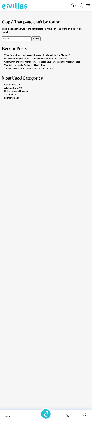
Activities (8, 94)
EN (75, 5)
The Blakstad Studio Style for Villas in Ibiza (24, 65)
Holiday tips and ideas (14, 91)
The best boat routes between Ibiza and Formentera (29, 68)
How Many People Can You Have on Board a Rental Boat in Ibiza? (35, 58)
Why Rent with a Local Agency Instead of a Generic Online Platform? (37, 55)
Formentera (10, 97)
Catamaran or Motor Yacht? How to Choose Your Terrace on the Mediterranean (42, 61)
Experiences (10, 84)
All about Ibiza (11, 88)
